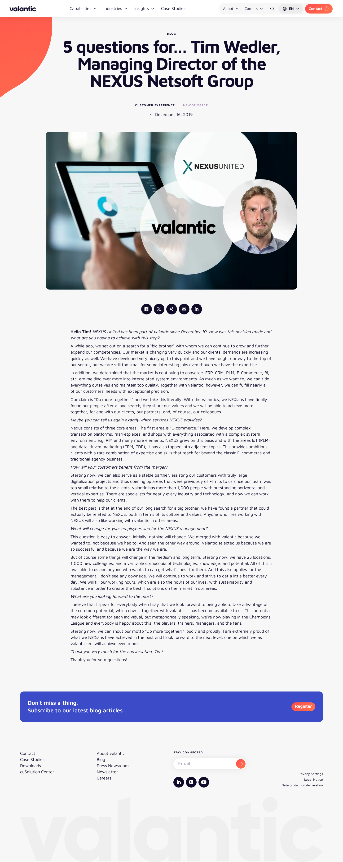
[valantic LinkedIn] (196, 309)
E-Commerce (195, 105)
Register (303, 706)
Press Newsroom (113, 765)
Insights (144, 8)
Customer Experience (155, 105)
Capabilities (83, 8)
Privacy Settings (311, 774)
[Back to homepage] (22, 8)
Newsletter (107, 771)
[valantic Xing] (171, 309)
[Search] (272, 9)
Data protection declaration (302, 785)
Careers (254, 8)
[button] (290, 9)
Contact (319, 8)
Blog (101, 759)
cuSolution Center (37, 771)
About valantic (111, 753)
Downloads (30, 765)
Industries (116, 8)
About (231, 8)
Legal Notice (313, 779)
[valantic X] (159, 309)
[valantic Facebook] (146, 309)
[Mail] (184, 309)
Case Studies (173, 8)
